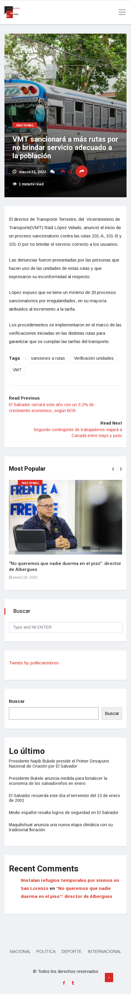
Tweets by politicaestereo (34, 662)
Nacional (25, 125)
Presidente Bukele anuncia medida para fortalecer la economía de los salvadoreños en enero (58, 781)
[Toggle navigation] (120, 12)
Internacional (104, 951)
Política (46, 951)
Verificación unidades (94, 358)
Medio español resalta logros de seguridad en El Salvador (64, 812)
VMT (17, 369)
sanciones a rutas (48, 358)
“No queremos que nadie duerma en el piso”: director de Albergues (65, 566)
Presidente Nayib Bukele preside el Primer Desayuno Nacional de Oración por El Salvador (59, 763)
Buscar (17, 701)
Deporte (71, 951)
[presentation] (113, 469)
